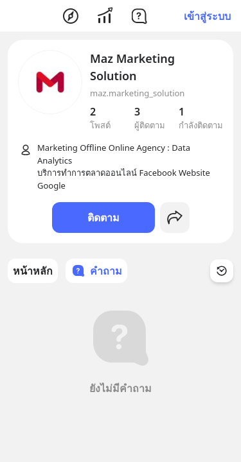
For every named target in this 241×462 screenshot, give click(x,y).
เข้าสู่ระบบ (207, 16)
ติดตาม (103, 217)
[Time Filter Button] (221, 270)
